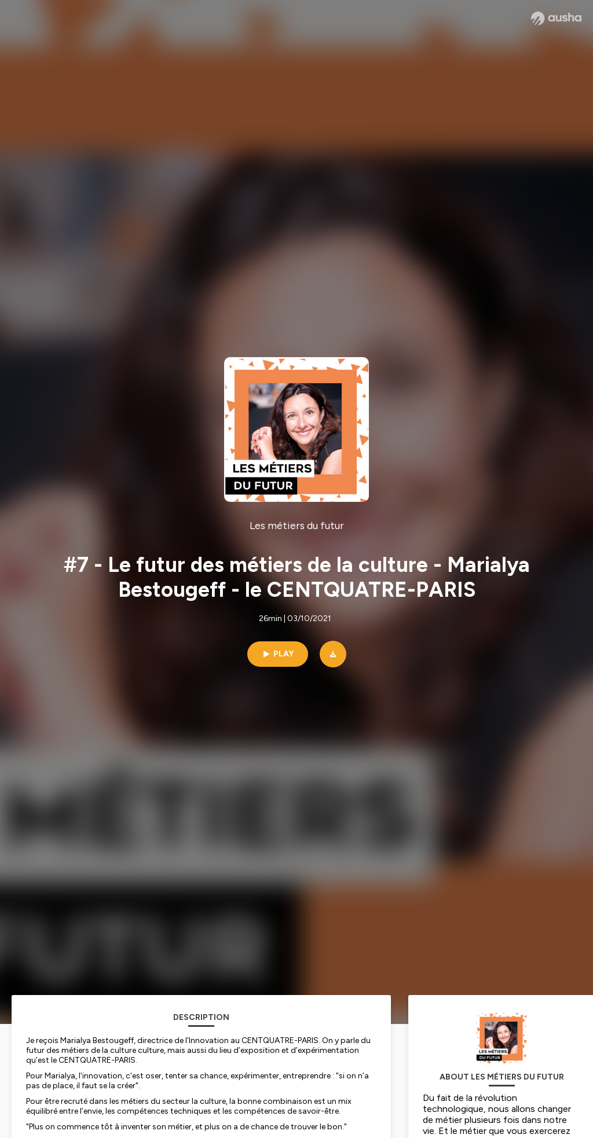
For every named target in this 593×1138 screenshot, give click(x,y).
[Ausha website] (556, 18)
